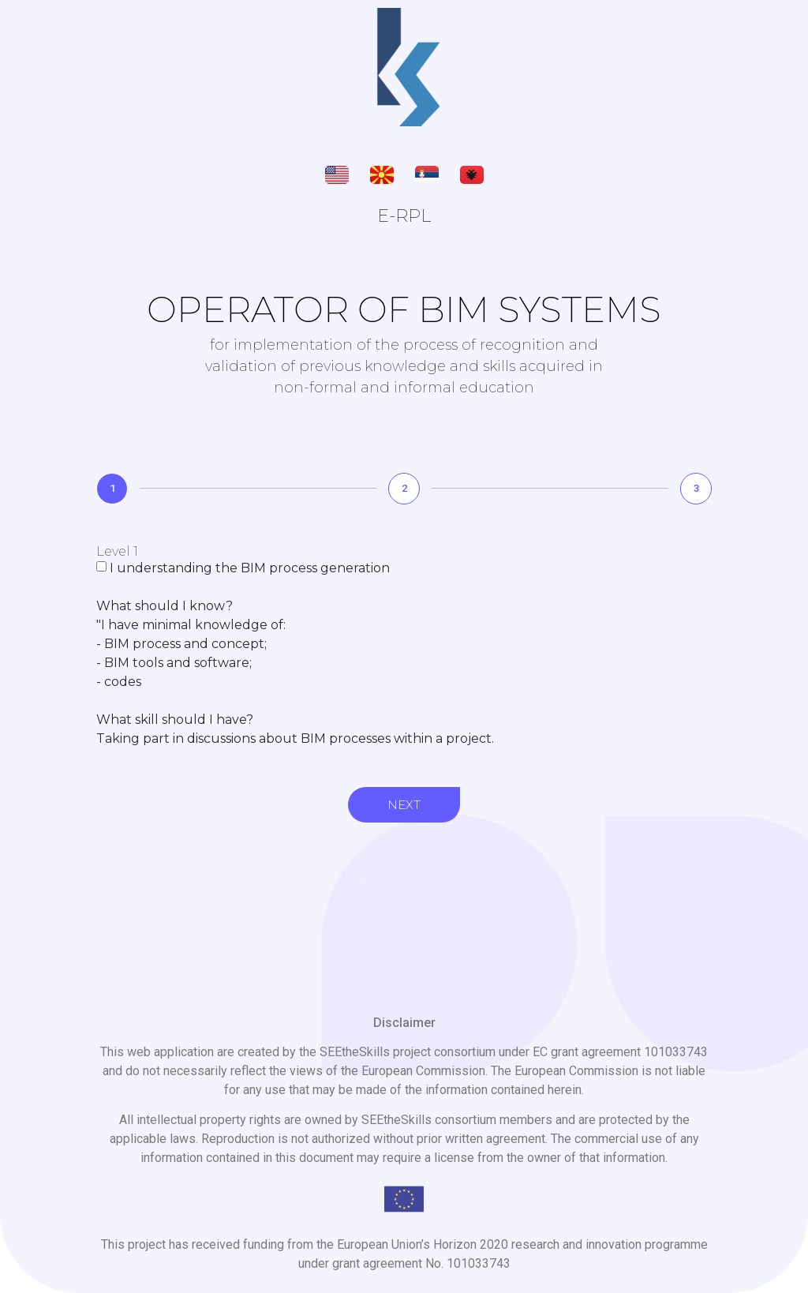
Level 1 (117, 551)
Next (404, 804)
